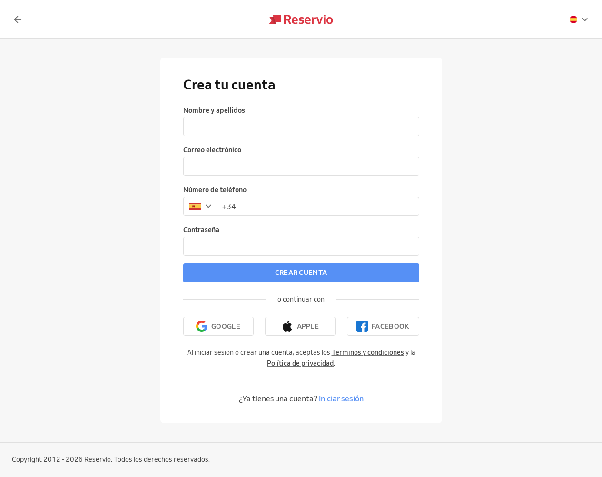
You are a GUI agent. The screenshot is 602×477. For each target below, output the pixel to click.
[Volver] (17, 19)
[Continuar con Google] (218, 326)
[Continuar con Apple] (300, 326)
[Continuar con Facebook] (383, 326)
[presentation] (579, 19)
